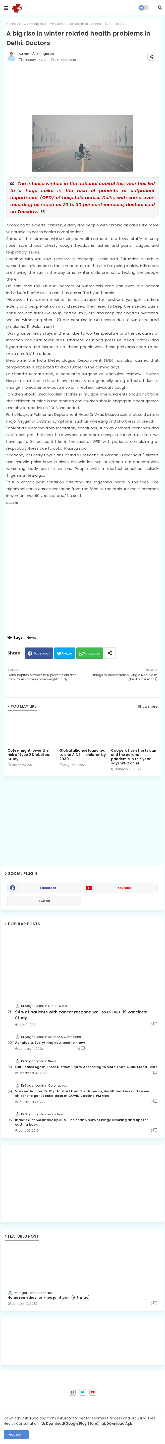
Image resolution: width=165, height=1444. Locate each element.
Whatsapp (91, 653)
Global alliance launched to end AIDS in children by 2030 (82, 754)
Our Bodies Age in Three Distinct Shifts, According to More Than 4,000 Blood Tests (86, 1067)
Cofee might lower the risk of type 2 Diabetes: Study (29, 754)
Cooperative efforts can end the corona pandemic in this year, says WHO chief (133, 756)
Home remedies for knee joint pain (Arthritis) (49, 1297)
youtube (124, 888)
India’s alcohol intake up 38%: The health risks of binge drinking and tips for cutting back (81, 1122)
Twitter (67, 653)
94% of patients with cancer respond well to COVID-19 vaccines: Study (81, 1014)
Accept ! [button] (16, 1434)
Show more (147, 706)
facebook (48, 888)
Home (11, 23)
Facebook (42, 653)
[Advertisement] (82, 1183)
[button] (160, 8)
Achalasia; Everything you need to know (50, 1042)
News (23, 23)
